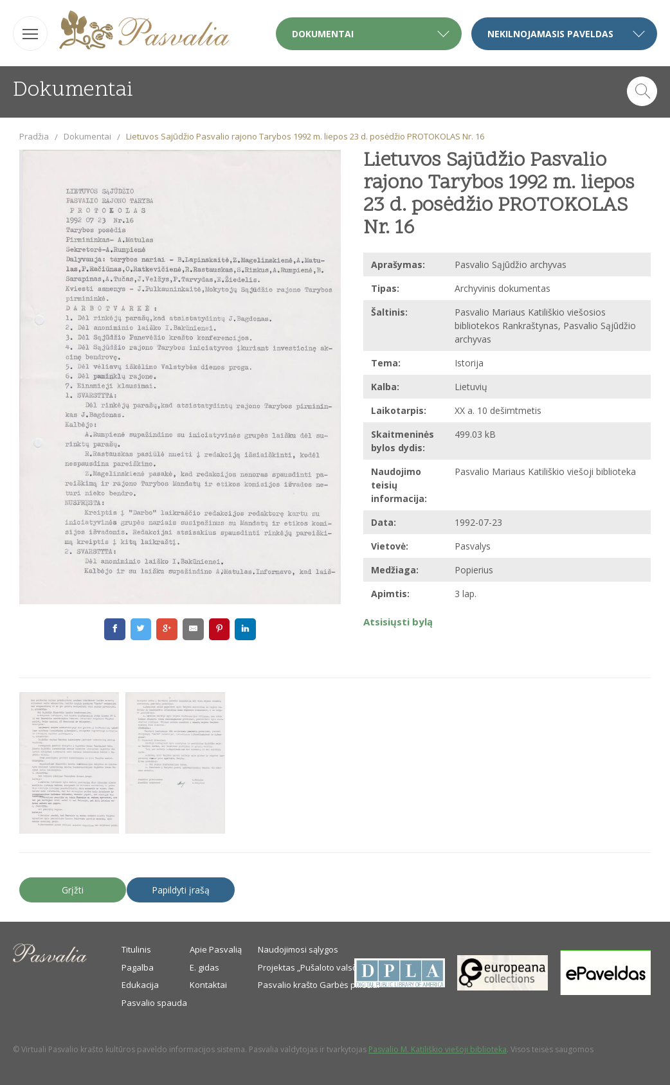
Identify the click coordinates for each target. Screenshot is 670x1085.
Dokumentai (87, 136)
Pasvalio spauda (154, 1003)
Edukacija (140, 985)
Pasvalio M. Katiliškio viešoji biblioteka (437, 1049)
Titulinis (136, 949)
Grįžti (73, 890)
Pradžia (34, 136)
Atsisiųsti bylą (398, 621)
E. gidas (204, 967)
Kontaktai (208, 985)
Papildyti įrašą (181, 890)
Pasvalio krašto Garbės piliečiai (318, 985)
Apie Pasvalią (216, 949)
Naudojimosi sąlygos (298, 949)
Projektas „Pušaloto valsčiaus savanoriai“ (339, 967)
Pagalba (138, 967)
